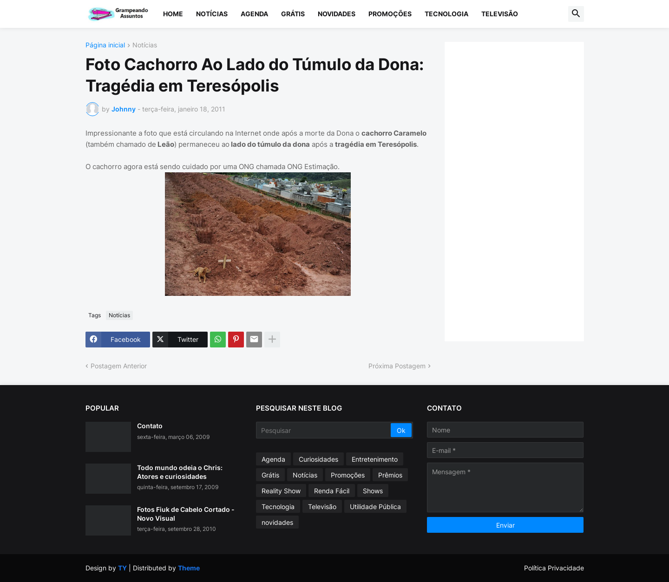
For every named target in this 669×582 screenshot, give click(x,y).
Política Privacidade (554, 568)
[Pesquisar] (324, 430)
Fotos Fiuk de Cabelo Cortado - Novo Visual (186, 513)
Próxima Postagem (397, 366)
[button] (576, 14)
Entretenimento (375, 459)
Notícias (212, 14)
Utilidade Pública (375, 506)
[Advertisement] (523, 190)
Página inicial (105, 45)
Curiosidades (318, 459)
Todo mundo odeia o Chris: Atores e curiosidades (180, 472)
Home (173, 14)
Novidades (336, 14)
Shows (373, 491)
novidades (277, 522)
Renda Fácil (331, 491)
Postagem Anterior (119, 366)
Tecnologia (446, 14)
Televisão (499, 14)
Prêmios (390, 475)
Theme (189, 568)
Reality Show (281, 491)
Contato (150, 426)
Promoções (390, 14)
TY (122, 568)
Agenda (254, 14)
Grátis (293, 14)
